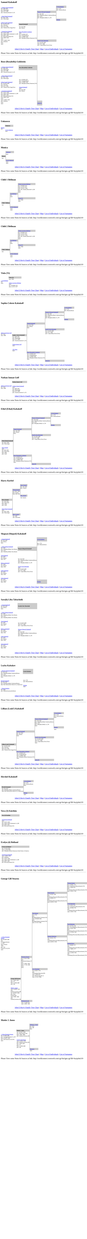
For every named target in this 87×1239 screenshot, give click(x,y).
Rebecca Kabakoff (5, 563)
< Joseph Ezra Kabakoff (6, 31)
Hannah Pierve (70, 943)
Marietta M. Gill (25, 1001)
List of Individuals (51, 49)
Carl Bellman (13, 193)
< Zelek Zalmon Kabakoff (7, 546)
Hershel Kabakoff (5, 680)
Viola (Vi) (20, 198)
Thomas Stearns (71, 883)
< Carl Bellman (4, 280)
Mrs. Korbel (23, 495)
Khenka (58, 19)
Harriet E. (32, 1049)
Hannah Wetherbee (52, 936)
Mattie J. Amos (14, 988)
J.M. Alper (15, 349)
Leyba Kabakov (60, 6)
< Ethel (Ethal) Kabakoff (6, 16)
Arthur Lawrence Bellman (24, 184)
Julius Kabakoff (4, 578)
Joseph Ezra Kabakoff (7, 819)
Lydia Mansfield (71, 903)
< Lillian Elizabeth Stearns (7, 1034)
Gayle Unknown (9, 130)
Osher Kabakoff (4, 570)
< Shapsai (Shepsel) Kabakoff (8, 670)
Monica (2, 127)
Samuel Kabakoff (23, 87)
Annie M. (39, 103)
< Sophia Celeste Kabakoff (7, 7)
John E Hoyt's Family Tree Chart (27, 49)
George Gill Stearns (21, 1039)
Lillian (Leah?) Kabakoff (6, 22)
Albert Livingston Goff (6, 333)
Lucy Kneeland (35, 969)
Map (42, 49)
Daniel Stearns (51, 892)
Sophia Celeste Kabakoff (18, 386)
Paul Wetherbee (71, 924)
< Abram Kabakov (5, 688)
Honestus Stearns (25, 956)
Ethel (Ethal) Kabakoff (7, 509)
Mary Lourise (16, 514)
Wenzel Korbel (16, 489)
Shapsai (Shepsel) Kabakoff (43, 11)
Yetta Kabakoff (4, 555)
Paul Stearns (35, 913)
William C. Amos (34, 1024)
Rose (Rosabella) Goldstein (25, 31)
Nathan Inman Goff (17, 344)
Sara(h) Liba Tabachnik (42, 40)
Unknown (8, 152)
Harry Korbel (5, 447)
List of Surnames (66, 49)
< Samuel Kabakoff (5, 539)
